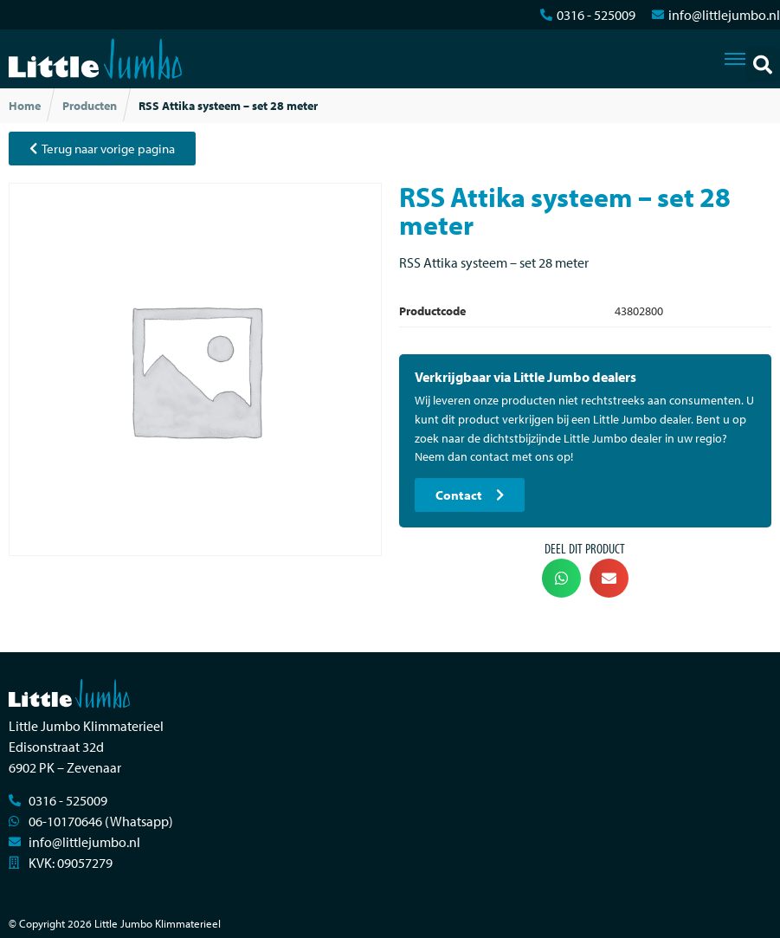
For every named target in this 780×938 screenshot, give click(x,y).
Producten (89, 105)
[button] (762, 65)
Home (25, 105)
